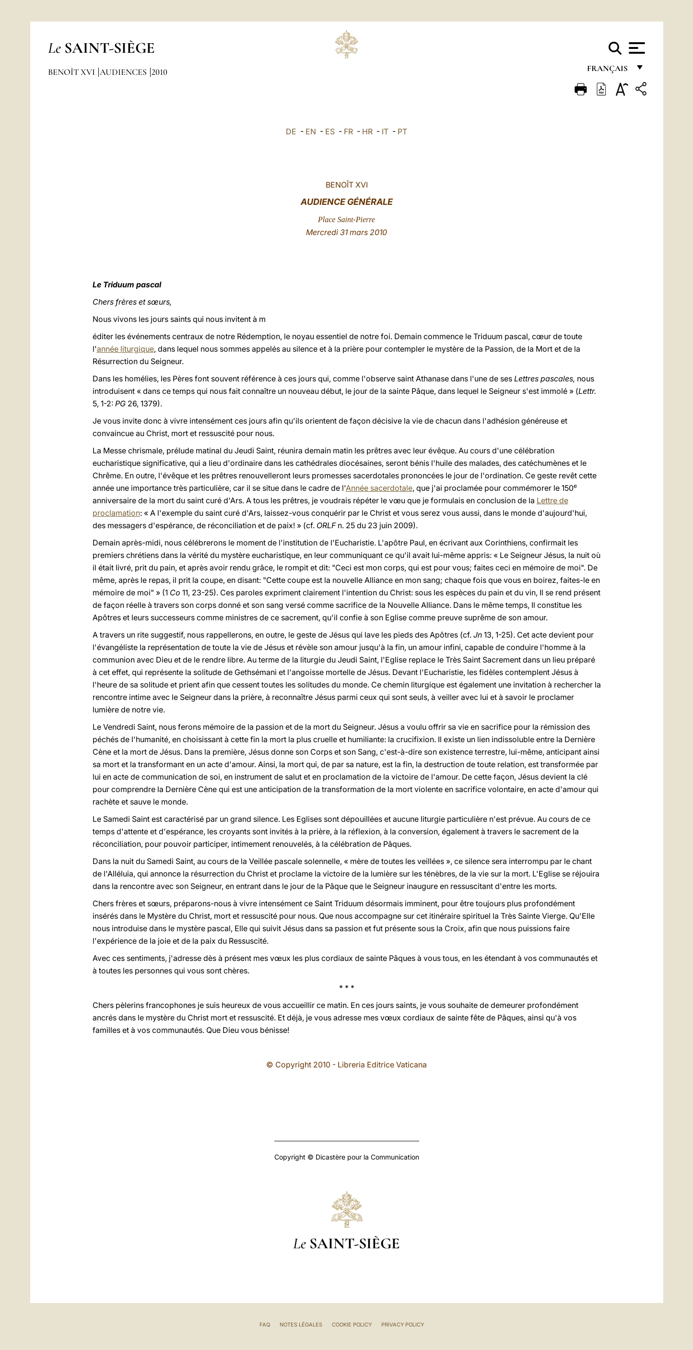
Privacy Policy (402, 1324)
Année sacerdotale (379, 488)
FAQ (264, 1324)
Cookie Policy (352, 1324)
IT (385, 131)
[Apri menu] (635, 48)
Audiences (124, 72)
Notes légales (301, 1324)
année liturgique (125, 349)
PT (402, 131)
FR (348, 131)
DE (291, 131)
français (608, 70)
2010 (159, 72)
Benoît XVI (72, 72)
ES (330, 131)
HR (367, 131)
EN (310, 131)
